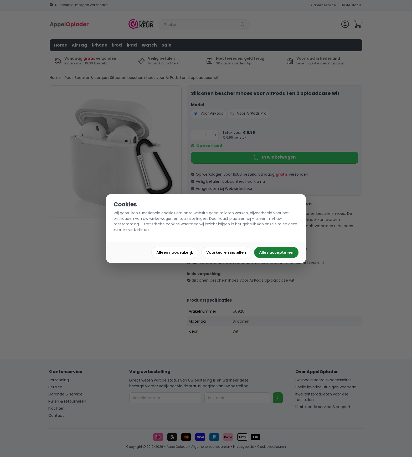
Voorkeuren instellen (226, 252)
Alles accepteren (276, 252)
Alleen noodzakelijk (174, 252)
